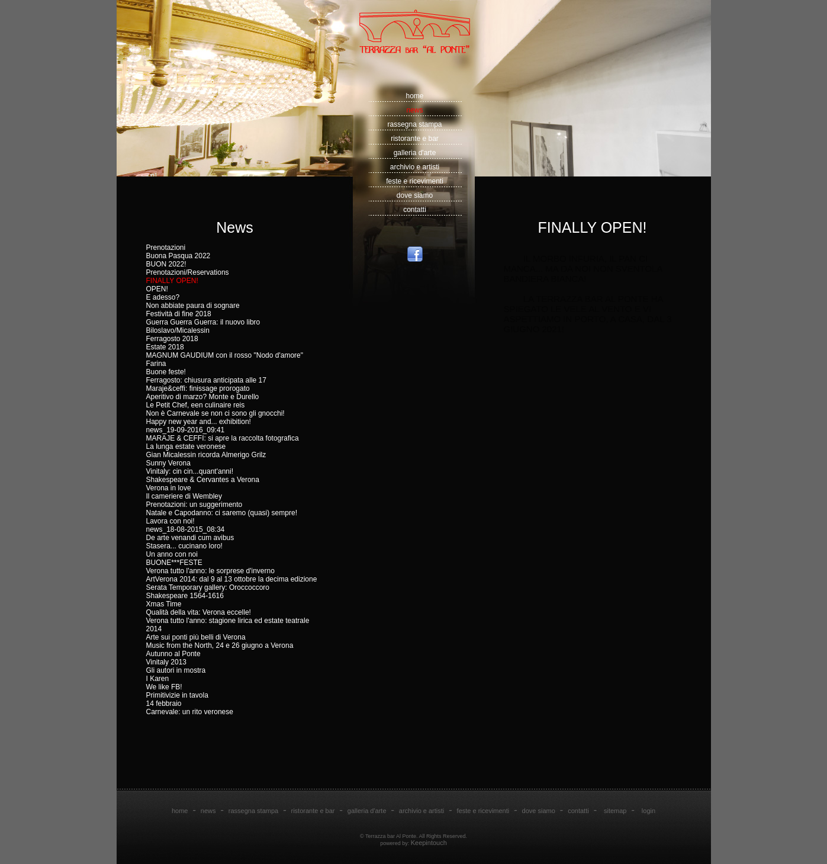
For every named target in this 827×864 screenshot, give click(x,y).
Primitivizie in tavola (177, 695)
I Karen (157, 679)
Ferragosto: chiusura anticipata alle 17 (206, 380)
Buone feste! (166, 372)
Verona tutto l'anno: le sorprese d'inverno (210, 571)
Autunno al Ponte (173, 654)
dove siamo (415, 195)
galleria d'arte (415, 153)
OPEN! (157, 289)
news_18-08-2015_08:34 (185, 529)
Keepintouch (429, 842)
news (414, 110)
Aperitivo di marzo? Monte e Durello (202, 397)
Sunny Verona (168, 463)
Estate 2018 (165, 347)
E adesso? (163, 297)
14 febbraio (164, 703)
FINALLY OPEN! (172, 281)
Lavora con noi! (170, 521)
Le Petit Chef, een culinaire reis (195, 405)
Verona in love (168, 488)
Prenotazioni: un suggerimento (194, 504)
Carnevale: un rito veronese (189, 712)
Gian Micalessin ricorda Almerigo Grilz (206, 455)
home (414, 96)
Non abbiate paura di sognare (193, 305)
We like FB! (164, 687)
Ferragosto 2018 (172, 339)
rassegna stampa (414, 124)
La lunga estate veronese (186, 446)
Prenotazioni (166, 247)
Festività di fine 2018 (178, 314)
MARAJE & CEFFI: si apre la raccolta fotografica (222, 438)
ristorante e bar (415, 138)
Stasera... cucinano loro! (184, 546)
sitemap (615, 810)
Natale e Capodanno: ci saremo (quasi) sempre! (221, 513)
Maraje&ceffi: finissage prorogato (198, 388)
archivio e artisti (414, 167)
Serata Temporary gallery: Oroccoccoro (208, 587)
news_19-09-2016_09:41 (185, 430)
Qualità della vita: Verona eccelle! (198, 612)
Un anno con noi (172, 554)
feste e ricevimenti (414, 181)
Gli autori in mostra (176, 670)
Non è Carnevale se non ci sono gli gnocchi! (215, 413)
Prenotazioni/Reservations (187, 272)
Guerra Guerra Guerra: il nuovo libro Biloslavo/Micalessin (203, 326)
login (648, 810)
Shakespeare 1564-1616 (185, 596)
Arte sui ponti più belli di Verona (196, 637)
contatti (414, 209)
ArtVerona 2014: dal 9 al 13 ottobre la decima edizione (231, 579)
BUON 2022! (166, 264)
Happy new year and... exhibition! (198, 421)
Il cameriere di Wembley (184, 496)
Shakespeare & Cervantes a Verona (202, 480)
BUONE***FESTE (174, 562)
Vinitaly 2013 (166, 662)
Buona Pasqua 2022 (178, 256)
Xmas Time (164, 604)
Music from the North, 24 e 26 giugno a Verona (220, 645)
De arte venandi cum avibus (190, 538)
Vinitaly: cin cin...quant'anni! (190, 471)
